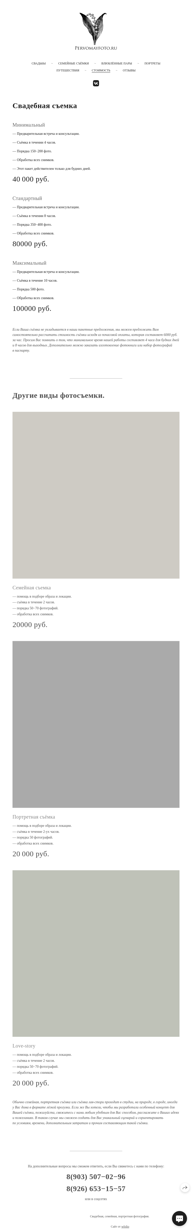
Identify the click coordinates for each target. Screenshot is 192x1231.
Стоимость (101, 70)
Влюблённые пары (116, 63)
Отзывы (129, 70)
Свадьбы (39, 63)
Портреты (152, 63)
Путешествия (67, 70)
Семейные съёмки (73, 63)
